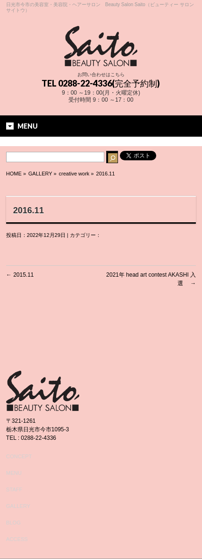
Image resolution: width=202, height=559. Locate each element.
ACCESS (17, 539)
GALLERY (18, 506)
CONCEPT (19, 456)
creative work (74, 173)
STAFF (14, 489)
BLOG (13, 522)
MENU (14, 473)
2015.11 (20, 274)
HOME (14, 173)
